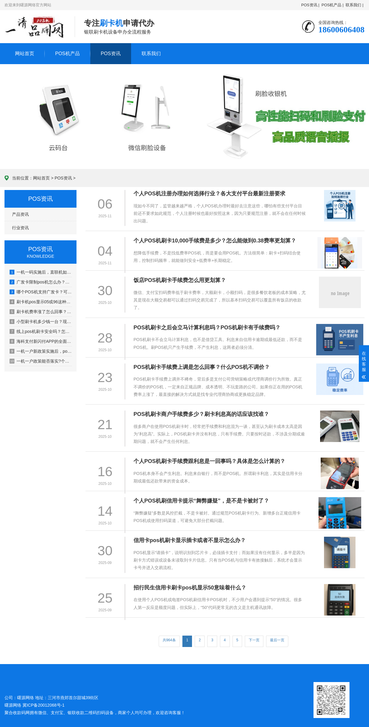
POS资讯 (111, 53)
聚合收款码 (15, 712)
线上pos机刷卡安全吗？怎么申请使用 (41, 331)
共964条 (169, 640)
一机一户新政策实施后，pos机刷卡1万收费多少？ (41, 351)
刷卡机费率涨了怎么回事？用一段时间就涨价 (41, 311)
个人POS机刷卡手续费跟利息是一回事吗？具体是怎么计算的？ (209, 461)
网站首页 (24, 53)
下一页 (254, 640)
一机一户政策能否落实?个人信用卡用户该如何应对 (41, 361)
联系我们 (151, 53)
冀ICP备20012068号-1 (43, 705)
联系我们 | (354, 5)
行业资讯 (20, 227)
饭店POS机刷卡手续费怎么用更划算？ (180, 280)
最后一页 (277, 640)
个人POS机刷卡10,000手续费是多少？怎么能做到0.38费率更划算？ (215, 241)
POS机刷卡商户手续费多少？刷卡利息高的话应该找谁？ (201, 414)
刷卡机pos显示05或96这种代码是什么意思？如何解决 (41, 301)
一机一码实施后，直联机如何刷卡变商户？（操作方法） (41, 272)
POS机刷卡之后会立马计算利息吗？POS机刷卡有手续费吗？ (207, 328)
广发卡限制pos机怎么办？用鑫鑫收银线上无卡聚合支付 (41, 282)
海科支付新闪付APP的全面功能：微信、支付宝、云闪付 (41, 341)
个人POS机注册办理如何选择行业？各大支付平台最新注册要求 (209, 194)
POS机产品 (67, 53)
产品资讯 (20, 214)
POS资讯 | (310, 5)
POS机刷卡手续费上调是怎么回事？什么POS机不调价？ (202, 367)
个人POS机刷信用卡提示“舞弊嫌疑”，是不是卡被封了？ (201, 501)
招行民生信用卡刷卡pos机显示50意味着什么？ (190, 588)
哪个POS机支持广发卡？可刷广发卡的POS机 (41, 291)
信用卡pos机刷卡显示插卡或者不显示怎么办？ (190, 540)
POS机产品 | (332, 5)
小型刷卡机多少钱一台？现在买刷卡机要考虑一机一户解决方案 (41, 321)
